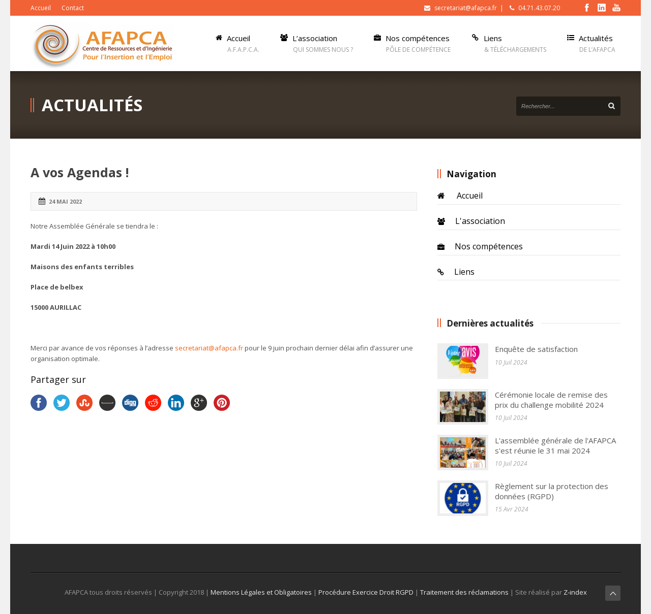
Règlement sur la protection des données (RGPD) (551, 491)
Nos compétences (489, 246)
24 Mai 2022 (65, 201)
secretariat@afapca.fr (465, 8)
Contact (73, 8)
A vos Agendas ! (80, 172)
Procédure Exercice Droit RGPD (365, 592)
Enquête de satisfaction (536, 349)
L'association (480, 221)
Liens (464, 271)
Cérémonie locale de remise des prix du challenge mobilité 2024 (551, 400)
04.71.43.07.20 (539, 8)
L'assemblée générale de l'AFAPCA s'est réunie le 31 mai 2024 (555, 445)
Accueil (41, 8)
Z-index (574, 592)
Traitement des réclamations (464, 592)
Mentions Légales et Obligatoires (262, 592)
